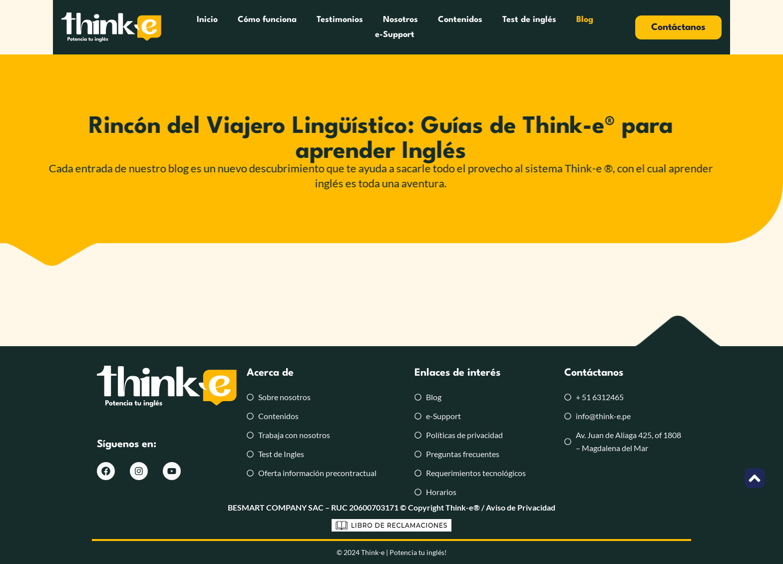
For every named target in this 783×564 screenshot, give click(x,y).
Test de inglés (500, 27)
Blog (555, 27)
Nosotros (371, 27)
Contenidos (430, 27)
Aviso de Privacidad (520, 507)
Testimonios (310, 27)
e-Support (603, 27)
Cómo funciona (237, 27)
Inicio (177, 27)
